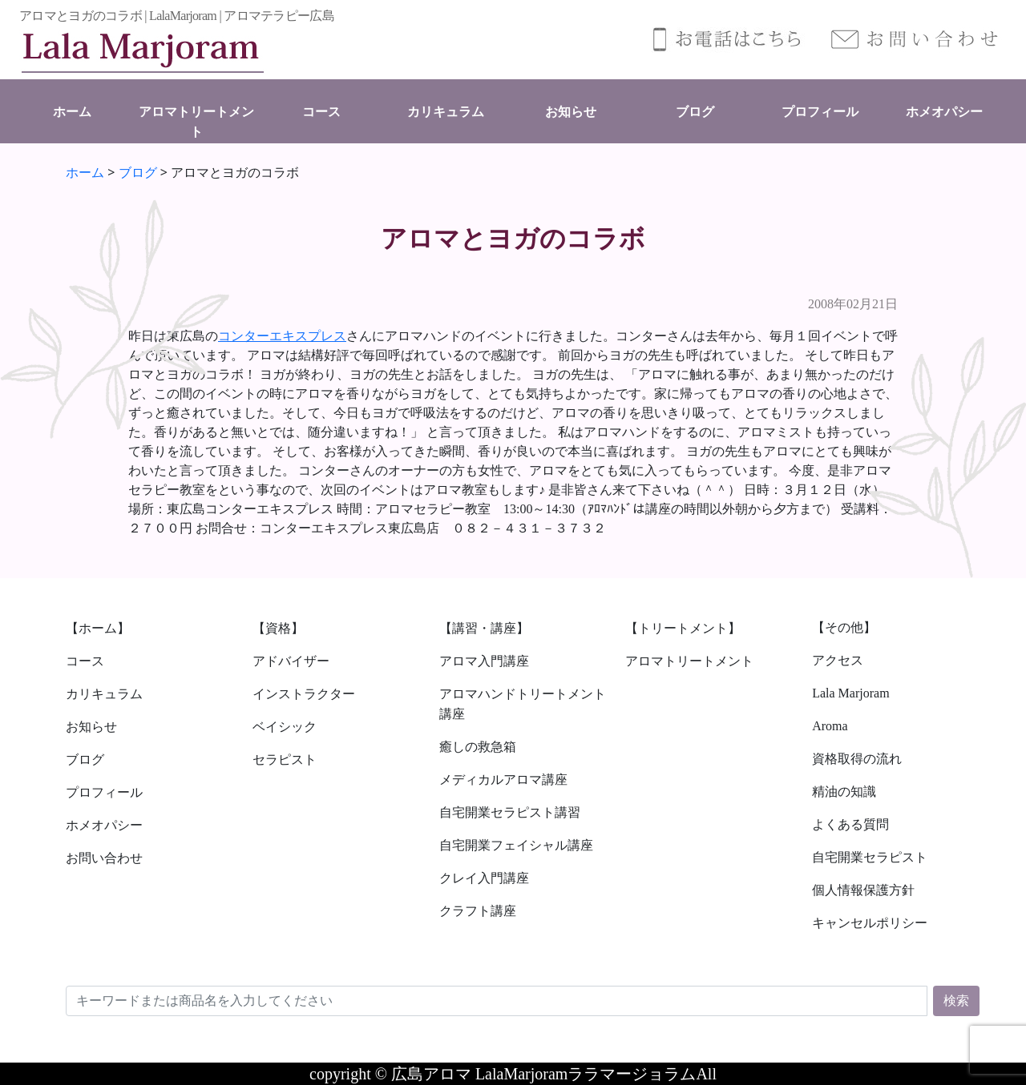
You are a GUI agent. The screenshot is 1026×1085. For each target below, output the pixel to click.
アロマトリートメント (689, 661)
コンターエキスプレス (282, 336)
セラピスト (284, 759)
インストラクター (303, 694)
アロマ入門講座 (484, 661)
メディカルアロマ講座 (503, 779)
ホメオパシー (944, 112)
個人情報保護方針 (863, 890)
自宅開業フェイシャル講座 (516, 845)
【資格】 (278, 628)
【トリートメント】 (683, 628)
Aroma (829, 726)
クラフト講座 (477, 911)
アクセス (837, 660)
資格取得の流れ (857, 759)
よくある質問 (850, 824)
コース (321, 112)
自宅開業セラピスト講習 (509, 812)
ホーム (72, 112)
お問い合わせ (104, 858)
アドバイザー (290, 661)
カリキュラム (445, 112)
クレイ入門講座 (484, 878)
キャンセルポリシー (869, 923)
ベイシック (284, 726)
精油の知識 (844, 791)
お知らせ (570, 112)
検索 (956, 1000)
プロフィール (820, 112)
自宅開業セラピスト (869, 857)
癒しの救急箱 (477, 746)
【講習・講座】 (484, 628)
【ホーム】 (98, 628)
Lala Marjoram (850, 693)
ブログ (695, 112)
